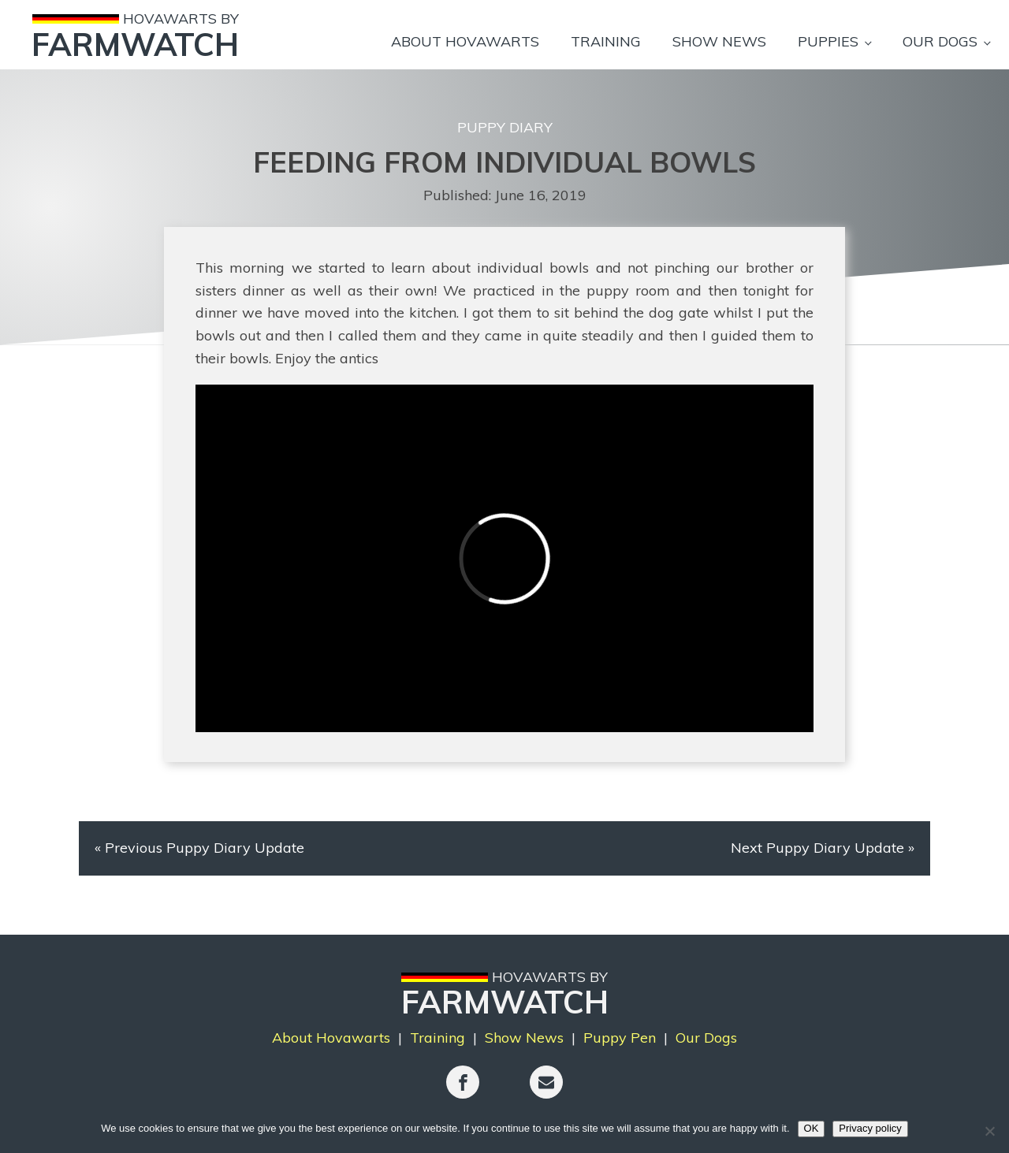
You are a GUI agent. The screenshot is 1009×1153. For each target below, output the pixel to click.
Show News (719, 41)
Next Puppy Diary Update (817, 848)
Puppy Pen (619, 1037)
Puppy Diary (505, 127)
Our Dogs (940, 41)
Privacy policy (870, 1128)
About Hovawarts (465, 41)
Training (606, 41)
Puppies (828, 41)
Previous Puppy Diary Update (204, 848)
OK (811, 1128)
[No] (989, 1131)
